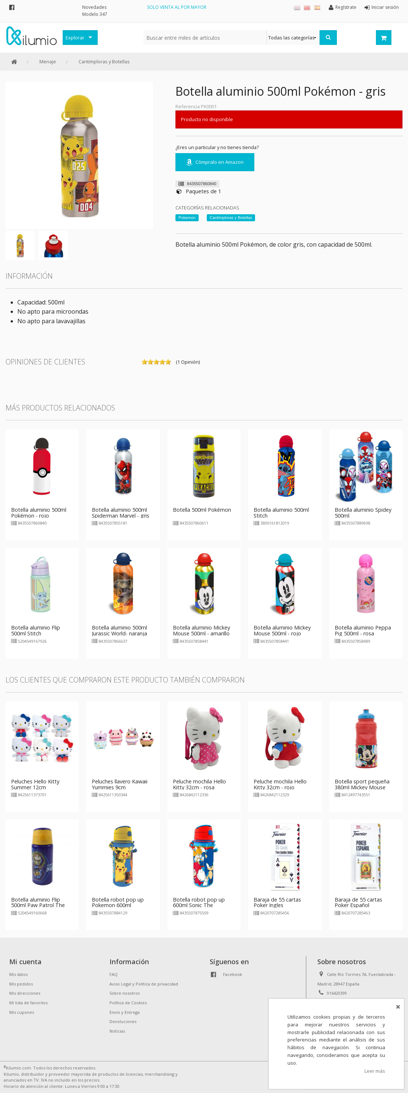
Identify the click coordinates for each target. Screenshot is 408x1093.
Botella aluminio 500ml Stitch (281, 512)
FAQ (113, 974)
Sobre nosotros (124, 993)
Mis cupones (21, 1012)
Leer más (375, 1071)
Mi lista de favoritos (28, 1002)
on (144, 362)
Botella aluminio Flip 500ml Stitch (35, 630)
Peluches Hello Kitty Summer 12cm (35, 784)
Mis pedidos (21, 984)
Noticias (117, 1031)
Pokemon (186, 217)
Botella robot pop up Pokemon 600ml (118, 902)
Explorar (75, 37)
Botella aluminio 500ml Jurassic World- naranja (119, 630)
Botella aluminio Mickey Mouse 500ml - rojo (282, 630)
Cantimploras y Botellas (104, 61)
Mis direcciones (24, 993)
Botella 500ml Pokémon (202, 509)
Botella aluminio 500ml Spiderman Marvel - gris (120, 512)
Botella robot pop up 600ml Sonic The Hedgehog (199, 905)
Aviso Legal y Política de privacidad (143, 984)
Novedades (94, 7)
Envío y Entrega (124, 1012)
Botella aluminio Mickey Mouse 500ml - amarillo (201, 630)
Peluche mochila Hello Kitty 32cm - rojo (280, 784)
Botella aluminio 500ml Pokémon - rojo (38, 512)
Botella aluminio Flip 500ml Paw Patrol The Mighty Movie (38, 905)
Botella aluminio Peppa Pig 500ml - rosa (363, 630)
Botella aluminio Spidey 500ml (363, 512)
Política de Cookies (128, 1002)
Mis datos (18, 974)
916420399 (337, 993)
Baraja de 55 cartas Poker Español (358, 902)
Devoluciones (122, 1021)
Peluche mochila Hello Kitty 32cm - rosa (199, 784)
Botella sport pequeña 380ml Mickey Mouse (362, 784)
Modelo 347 (94, 14)
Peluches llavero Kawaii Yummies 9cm (119, 784)
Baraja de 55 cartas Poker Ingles (277, 902)
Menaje (47, 61)
